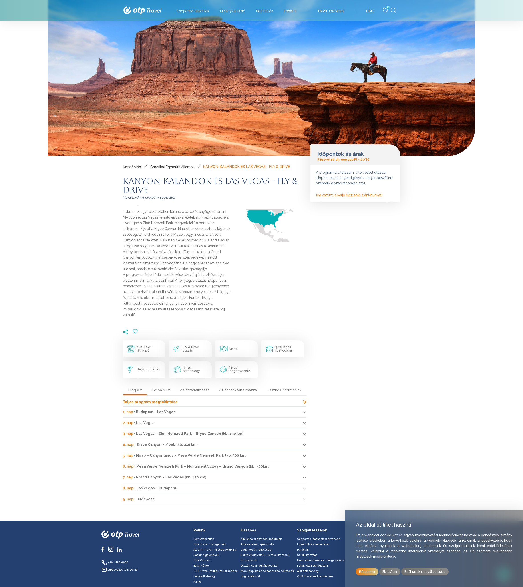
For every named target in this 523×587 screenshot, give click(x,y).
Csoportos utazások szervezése (318, 539)
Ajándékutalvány (308, 571)
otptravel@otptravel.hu (119, 569)
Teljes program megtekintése (214, 402)
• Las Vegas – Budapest (150, 488)
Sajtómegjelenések (206, 555)
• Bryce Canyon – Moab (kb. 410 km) (160, 444)
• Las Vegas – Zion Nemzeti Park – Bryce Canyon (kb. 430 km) (183, 434)
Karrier (197, 581)
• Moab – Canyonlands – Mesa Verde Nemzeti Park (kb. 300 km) (185, 455)
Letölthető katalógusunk (313, 565)
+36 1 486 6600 (114, 562)
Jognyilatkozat (250, 576)
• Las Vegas (139, 423)
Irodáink (290, 11)
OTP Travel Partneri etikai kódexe (215, 571)
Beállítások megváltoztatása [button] (424, 571)
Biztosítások (249, 560)
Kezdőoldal (132, 167)
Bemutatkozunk (203, 539)
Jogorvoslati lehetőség (256, 549)
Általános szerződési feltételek (261, 539)
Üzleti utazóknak (331, 11)
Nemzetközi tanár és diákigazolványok (322, 560)
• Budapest (138, 499)
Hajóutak (303, 549)
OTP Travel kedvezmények (315, 576)
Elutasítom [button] (389, 571)
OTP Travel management (209, 544)
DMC (370, 11)
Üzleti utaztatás (307, 555)
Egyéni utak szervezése (313, 544)
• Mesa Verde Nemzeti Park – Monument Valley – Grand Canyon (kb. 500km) (196, 466)
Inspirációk (264, 11)
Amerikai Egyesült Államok (172, 167)
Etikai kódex (201, 565)
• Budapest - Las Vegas (149, 412)
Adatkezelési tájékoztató (257, 544)
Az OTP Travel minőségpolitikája (214, 549)
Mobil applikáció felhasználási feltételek (267, 571)
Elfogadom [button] (367, 571)
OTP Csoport (202, 560)
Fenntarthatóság (204, 576)
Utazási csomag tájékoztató (259, 565)
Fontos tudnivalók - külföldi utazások (265, 555)
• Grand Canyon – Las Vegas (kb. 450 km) (164, 477)
